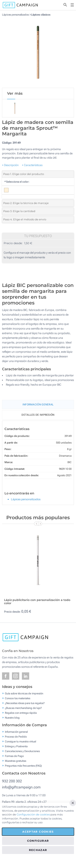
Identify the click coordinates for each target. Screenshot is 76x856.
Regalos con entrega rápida (21, 712)
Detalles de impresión (37, 414)
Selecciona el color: (16, 181)
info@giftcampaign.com (21, 787)
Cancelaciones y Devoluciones (22, 751)
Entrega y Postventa (16, 746)
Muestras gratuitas (15, 760)
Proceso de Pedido (16, 736)
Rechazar (38, 850)
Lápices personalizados (15, 14)
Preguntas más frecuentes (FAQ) (23, 765)
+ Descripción (10, 165)
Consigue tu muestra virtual (20, 741)
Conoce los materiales (17, 698)
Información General (38, 404)
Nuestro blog (12, 717)
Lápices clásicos (40, 14)
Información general (16, 731)
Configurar (38, 840)
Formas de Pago (14, 756)
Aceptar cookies (38, 831)
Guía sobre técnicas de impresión (24, 693)
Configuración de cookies (33, 814)
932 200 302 (12, 781)
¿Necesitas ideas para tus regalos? (25, 702)
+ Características (32, 165)
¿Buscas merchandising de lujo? (23, 707)
